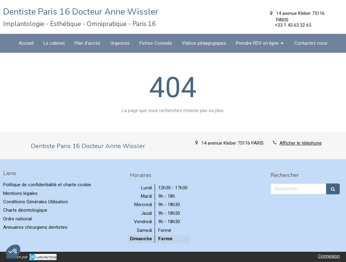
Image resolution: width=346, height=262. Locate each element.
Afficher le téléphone (300, 143)
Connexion (329, 256)
